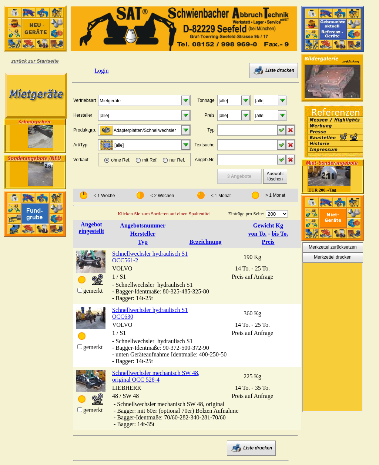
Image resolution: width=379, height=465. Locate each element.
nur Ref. (177, 160)
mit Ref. (150, 160)
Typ (142, 242)
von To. (257, 233)
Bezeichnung (205, 242)
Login (101, 70)
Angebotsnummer (142, 225)
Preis (268, 242)
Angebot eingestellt (91, 227)
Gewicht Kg (268, 225)
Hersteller (142, 233)
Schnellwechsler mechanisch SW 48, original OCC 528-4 (155, 376)
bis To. (280, 233)
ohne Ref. (120, 160)
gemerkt (93, 291)
